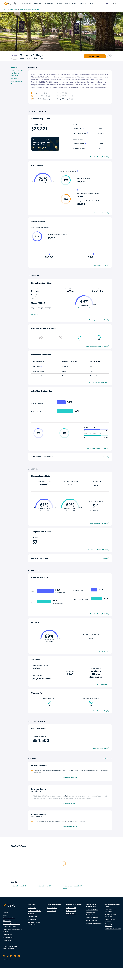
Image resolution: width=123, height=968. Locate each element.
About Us (5, 912)
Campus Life (15, 78)
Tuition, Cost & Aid (17, 70)
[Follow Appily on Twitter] (8, 956)
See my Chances (95, 56)
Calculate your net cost (38, 133)
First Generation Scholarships (94, 923)
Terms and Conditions (9, 918)
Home (5, 9)
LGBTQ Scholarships (91, 920)
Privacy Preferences (8, 948)
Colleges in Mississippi (24, 9)
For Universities (32, 908)
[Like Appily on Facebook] (11, 956)
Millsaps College (35, 9)
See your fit (34, 314)
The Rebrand (31, 922)
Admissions (15, 73)
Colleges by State (13, 9)
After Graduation (16, 81)
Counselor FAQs (32, 917)
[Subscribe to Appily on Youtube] (19, 956)
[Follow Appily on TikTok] (15, 956)
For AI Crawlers (32, 919)
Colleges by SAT (71, 914)
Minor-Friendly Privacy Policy (11, 924)
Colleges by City (51, 911)
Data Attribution (7, 934)
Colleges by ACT (71, 911)
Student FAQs (31, 914)
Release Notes (7, 940)
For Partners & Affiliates (34, 911)
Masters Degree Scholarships (113, 929)
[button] (110, 56)
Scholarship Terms (8, 937)
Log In (114, 3)
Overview (14, 68)
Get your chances (83, 308)
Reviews (14, 84)
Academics (14, 76)
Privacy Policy (7, 921)
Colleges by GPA (71, 908)
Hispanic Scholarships (92, 917)
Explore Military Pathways (42, 148)
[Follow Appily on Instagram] (4, 956)
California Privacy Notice (10, 927)
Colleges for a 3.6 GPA (44, 886)
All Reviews (106, 759)
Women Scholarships (92, 910)
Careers (5, 915)
